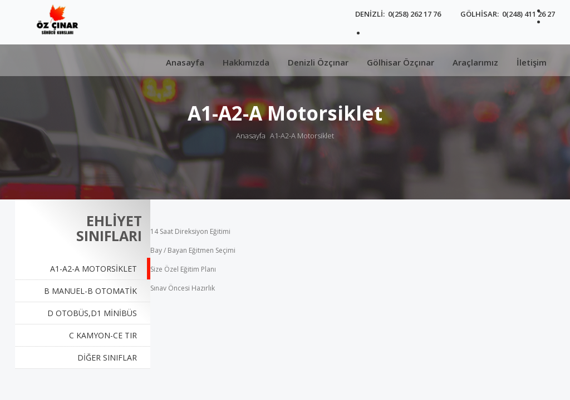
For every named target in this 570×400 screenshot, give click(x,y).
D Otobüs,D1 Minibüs (92, 313)
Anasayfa (185, 62)
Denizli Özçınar (318, 62)
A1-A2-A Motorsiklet (302, 136)
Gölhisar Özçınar (400, 62)
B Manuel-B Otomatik (90, 291)
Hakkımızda (246, 62)
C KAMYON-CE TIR (103, 335)
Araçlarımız (475, 62)
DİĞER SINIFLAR (107, 357)
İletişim (532, 62)
